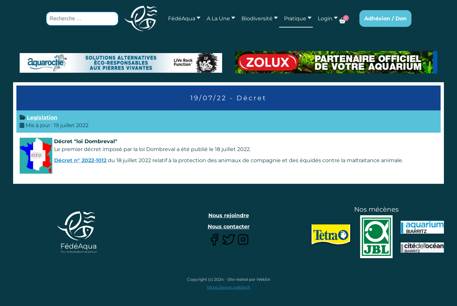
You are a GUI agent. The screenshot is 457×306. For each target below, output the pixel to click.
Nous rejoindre (228, 215)
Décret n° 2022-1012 (80, 160)
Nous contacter (229, 226)
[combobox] (82, 18)
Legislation (42, 117)
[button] (219, 18)
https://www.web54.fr (228, 287)
